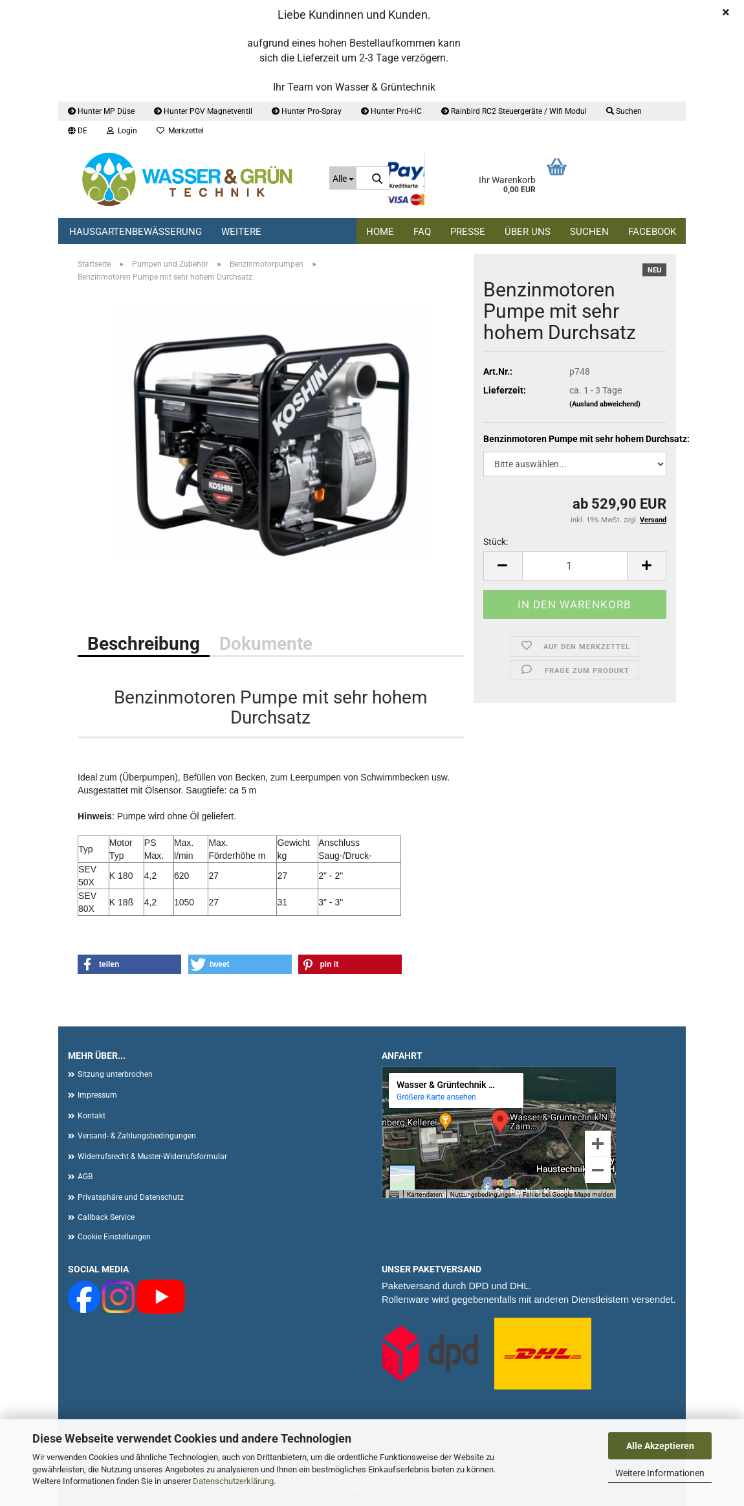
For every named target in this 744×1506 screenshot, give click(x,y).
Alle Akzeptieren (660, 1446)
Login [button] (122, 130)
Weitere (241, 232)
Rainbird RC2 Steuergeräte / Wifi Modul (514, 111)
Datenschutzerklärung (233, 1481)
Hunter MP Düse (101, 111)
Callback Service (106, 1217)
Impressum (97, 1095)
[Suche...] (342, 178)
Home (380, 232)
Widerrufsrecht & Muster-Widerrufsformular (152, 1156)
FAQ (422, 232)
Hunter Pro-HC (391, 111)
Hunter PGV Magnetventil (203, 111)
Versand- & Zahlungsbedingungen (137, 1135)
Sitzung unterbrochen (115, 1074)
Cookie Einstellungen (114, 1236)
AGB (85, 1176)
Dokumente (265, 643)
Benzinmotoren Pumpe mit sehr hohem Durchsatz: (574, 439)
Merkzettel (180, 130)
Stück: (495, 542)
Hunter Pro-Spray (307, 111)
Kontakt (91, 1115)
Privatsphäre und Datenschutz (131, 1197)
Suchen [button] (624, 111)
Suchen (589, 232)
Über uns (528, 232)
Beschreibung (143, 643)
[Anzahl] (575, 566)
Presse (467, 232)
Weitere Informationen (660, 1473)
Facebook (652, 232)
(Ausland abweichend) (604, 404)
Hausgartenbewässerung (135, 232)
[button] (77, 130)
